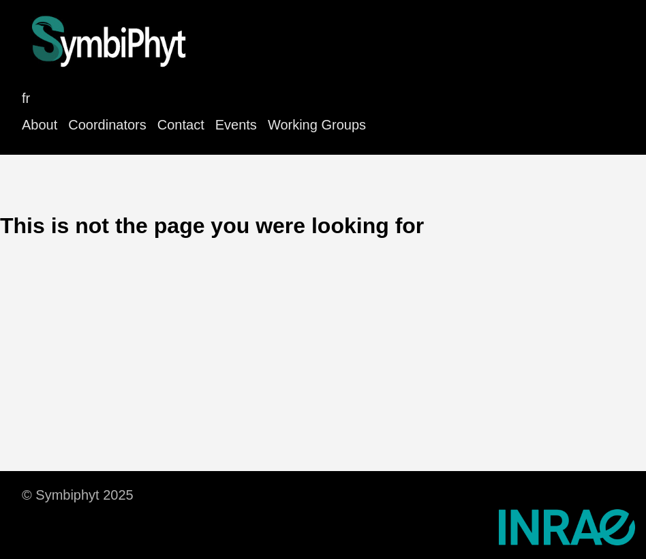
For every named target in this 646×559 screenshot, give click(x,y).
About (39, 124)
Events (236, 124)
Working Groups (317, 124)
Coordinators (107, 124)
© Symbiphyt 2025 (78, 494)
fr (26, 98)
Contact (180, 124)
